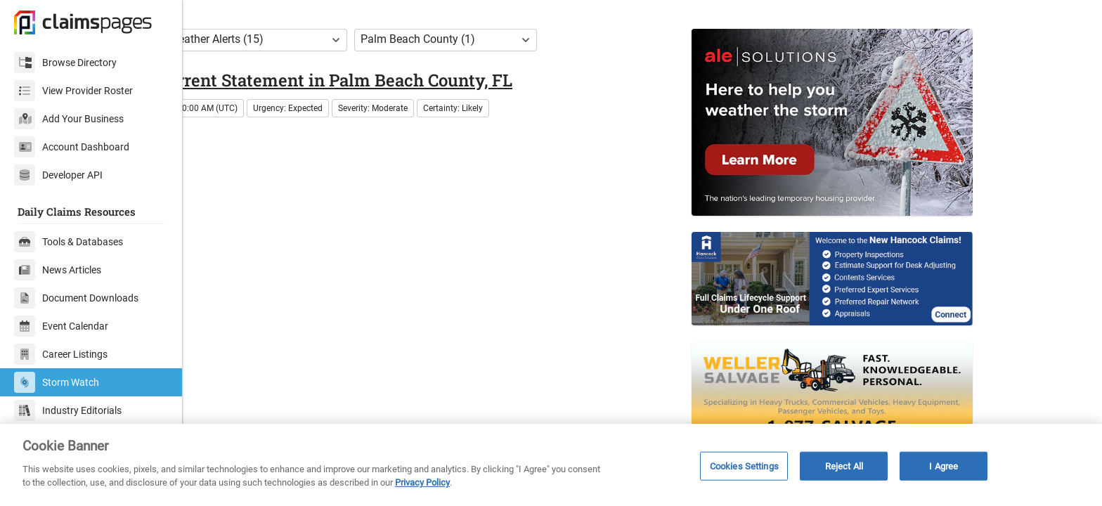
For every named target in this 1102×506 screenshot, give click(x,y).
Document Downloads (76, 298)
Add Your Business (69, 118)
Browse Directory (65, 62)
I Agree (943, 465)
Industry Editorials (68, 410)
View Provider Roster (73, 90)
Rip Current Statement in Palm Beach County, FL (399, 110)
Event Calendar (61, 326)
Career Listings (61, 354)
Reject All (844, 465)
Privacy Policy (422, 482)
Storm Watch (56, 382)
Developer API (58, 175)
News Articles (57, 269)
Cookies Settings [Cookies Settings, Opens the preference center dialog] (744, 465)
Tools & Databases (68, 241)
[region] (551, 465)
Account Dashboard (71, 146)
